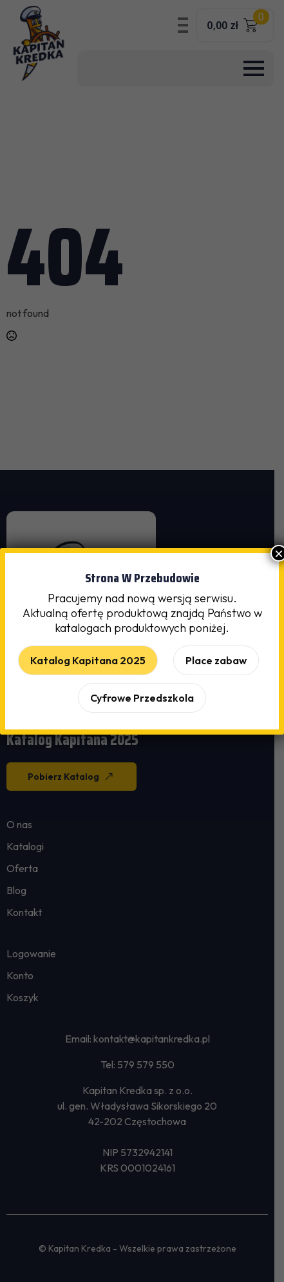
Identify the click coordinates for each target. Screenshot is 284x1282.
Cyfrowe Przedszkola (142, 697)
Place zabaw (216, 660)
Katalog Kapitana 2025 (88, 660)
